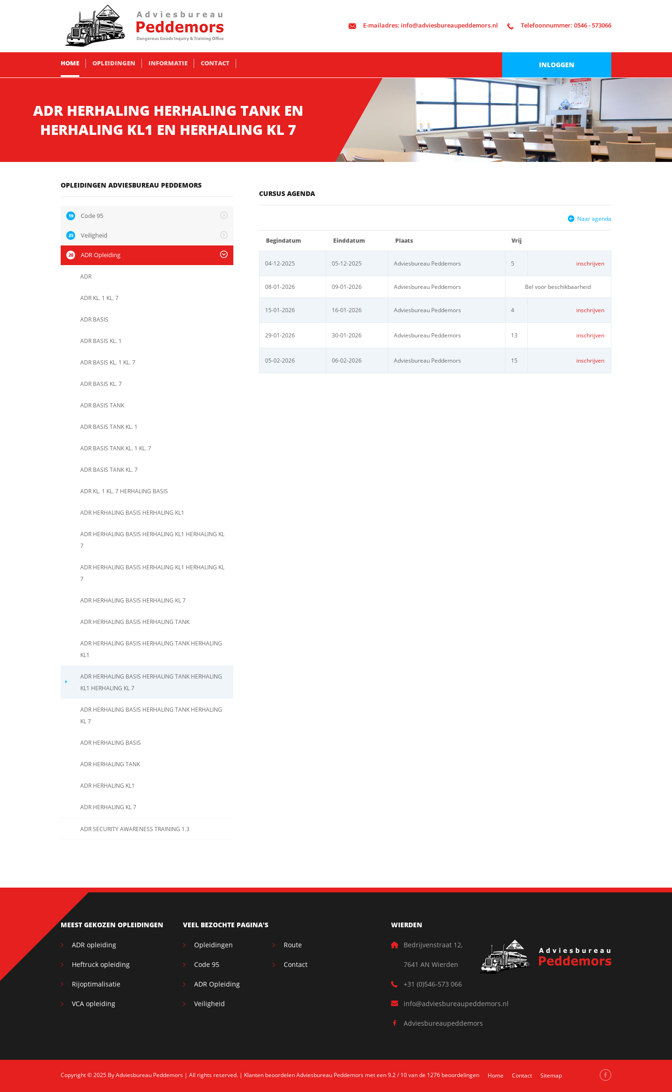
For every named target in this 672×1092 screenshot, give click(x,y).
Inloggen (556, 64)
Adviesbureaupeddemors (443, 1023)
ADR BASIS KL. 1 (101, 341)
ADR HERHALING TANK (110, 764)
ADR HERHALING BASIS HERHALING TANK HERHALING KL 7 (151, 715)
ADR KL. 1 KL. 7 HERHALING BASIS (124, 491)
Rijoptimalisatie (96, 984)
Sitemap (551, 1075)
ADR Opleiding (217, 984)
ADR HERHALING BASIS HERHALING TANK (134, 622)
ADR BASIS (94, 319)
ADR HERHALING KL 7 (108, 807)
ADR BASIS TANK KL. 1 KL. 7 (115, 448)
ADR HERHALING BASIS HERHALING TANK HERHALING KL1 (151, 649)
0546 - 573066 (559, 25)
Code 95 (206, 964)
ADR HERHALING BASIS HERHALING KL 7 (133, 600)
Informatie (168, 63)
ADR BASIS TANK (102, 405)
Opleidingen (113, 63)
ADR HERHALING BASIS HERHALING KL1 (132, 513)
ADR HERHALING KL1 (107, 786)
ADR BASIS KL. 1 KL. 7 (107, 362)
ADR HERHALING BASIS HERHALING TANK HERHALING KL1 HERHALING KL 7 (151, 682)
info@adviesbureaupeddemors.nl (423, 25)
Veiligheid (209, 1003)
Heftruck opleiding (101, 964)
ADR (85, 276)
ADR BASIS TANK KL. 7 (109, 470)
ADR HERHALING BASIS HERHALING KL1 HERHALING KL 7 (152, 540)
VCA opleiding (93, 1003)
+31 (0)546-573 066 (433, 984)
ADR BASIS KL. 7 (101, 384)
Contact (215, 63)
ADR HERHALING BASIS (110, 743)
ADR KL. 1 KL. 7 (99, 298)
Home (70, 63)
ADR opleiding (94, 944)
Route (293, 944)
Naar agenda (594, 219)
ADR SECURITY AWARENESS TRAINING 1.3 (134, 829)
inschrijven (590, 263)
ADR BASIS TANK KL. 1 (109, 427)
